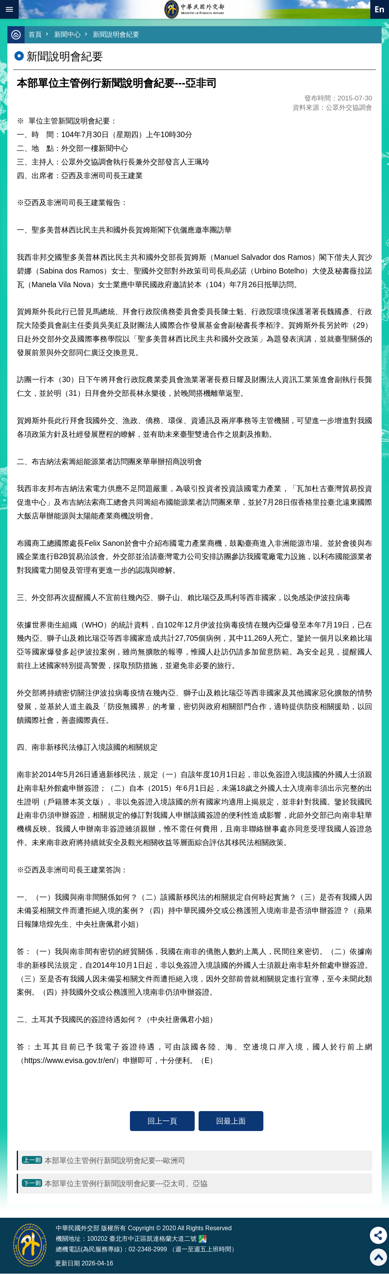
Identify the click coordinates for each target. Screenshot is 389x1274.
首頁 (35, 35)
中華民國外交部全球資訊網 (194, 9)
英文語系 (379, 9)
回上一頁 (162, 1121)
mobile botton (9, 9)
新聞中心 (67, 35)
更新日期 (67, 1263)
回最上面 (231, 1121)
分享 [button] (378, 1235)
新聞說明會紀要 (116, 35)
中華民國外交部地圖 (202, 1239)
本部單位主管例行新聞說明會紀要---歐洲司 (114, 1160)
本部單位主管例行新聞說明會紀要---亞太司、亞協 (126, 1183)
